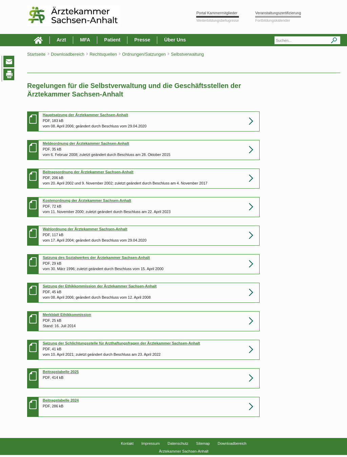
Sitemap (203, 443)
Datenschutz (178, 443)
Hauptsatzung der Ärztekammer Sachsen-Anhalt (85, 115)
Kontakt (127, 443)
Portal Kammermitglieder (216, 13)
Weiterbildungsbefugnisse (217, 20)
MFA (85, 39)
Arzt (61, 39)
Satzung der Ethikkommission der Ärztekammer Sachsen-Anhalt (100, 286)
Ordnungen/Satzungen (144, 54)
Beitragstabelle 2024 (61, 400)
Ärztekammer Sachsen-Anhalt (183, 451)
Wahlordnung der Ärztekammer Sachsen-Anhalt (85, 229)
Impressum (150, 443)
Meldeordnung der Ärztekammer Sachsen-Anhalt (86, 143)
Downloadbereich (232, 443)
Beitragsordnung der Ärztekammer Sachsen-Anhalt (88, 172)
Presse (142, 39)
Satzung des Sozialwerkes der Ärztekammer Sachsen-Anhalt (96, 258)
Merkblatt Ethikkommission (67, 315)
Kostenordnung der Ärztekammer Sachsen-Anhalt (87, 200)
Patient (112, 39)
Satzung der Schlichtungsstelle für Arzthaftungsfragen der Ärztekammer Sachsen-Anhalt (121, 343)
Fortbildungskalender (272, 20)
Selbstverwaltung (187, 54)
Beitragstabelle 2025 (61, 372)
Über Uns (175, 39)
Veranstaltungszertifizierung (278, 13)
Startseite (36, 54)
